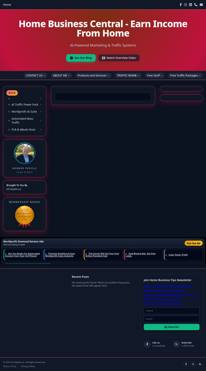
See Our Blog (81, 58)
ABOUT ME (61, 75)
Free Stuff (155, 75)
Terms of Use (9, 366)
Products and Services (93, 75)
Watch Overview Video (119, 58)
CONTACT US (35, 75)
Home (7, 4)
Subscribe (172, 327)
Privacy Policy (28, 366)
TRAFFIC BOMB (128, 75)
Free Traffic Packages (185, 75)
